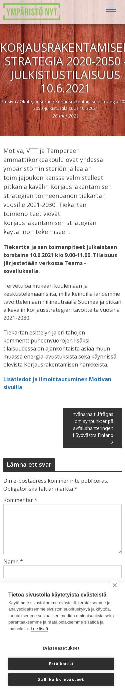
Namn (13, 561)
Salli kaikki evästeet (61, 679)
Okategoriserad (36, 101)
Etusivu (8, 101)
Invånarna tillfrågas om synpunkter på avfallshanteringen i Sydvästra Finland (92, 428)
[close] (114, 585)
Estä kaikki (61, 664)
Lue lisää (39, 628)
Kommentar (20, 500)
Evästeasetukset (61, 648)
